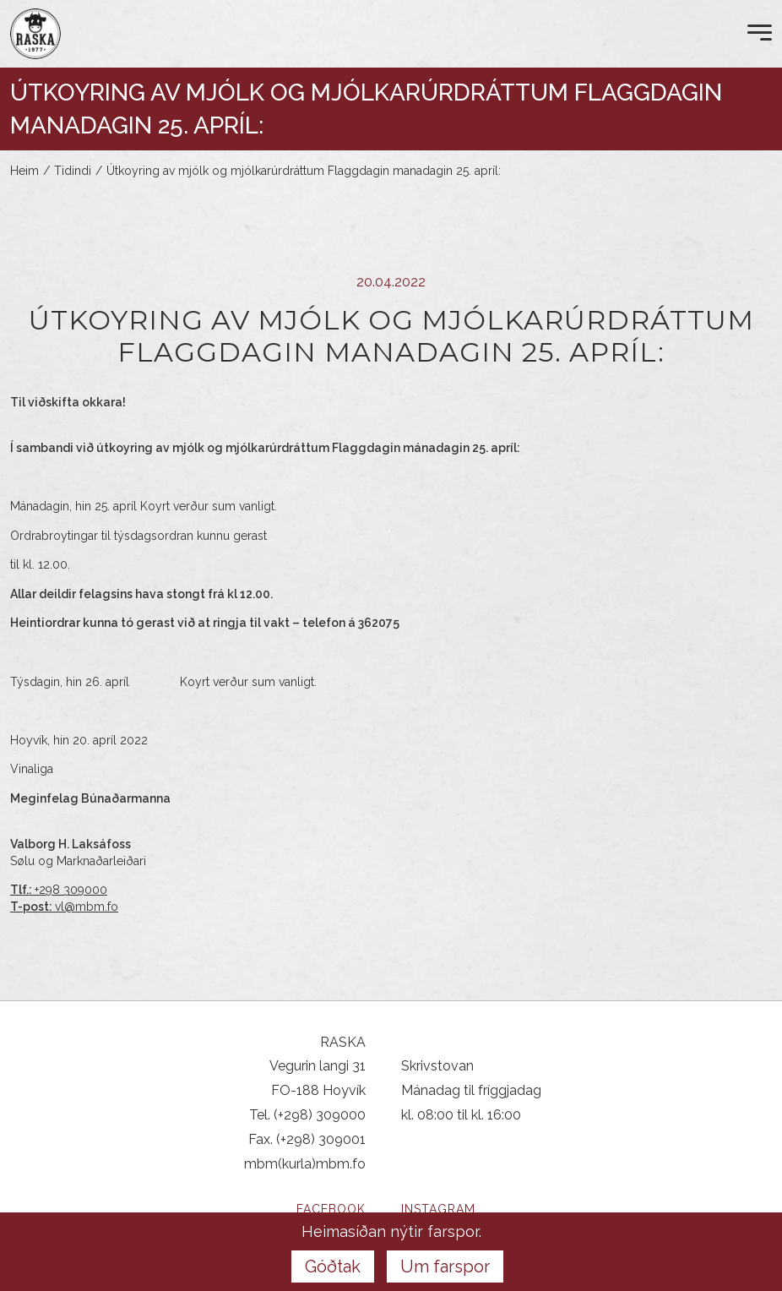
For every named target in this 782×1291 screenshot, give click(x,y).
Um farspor (445, 1266)
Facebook (331, 1209)
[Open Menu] (759, 33)
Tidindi (72, 170)
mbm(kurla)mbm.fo (305, 1164)
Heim (24, 170)
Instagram (438, 1209)
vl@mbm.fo (86, 906)
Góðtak (333, 1266)
